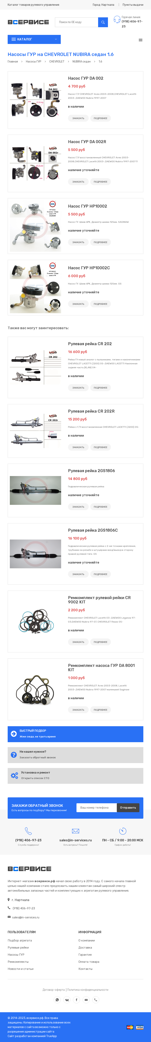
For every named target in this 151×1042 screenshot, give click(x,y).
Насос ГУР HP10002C (89, 268)
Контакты (85, 969)
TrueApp (51, 1036)
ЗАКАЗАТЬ (78, 118)
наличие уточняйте (83, 170)
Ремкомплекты (18, 962)
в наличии (76, 106)
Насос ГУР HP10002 (87, 206)
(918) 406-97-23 (21, 908)
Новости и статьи (20, 969)
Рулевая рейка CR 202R (91, 411)
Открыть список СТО (35, 778)
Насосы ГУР (16, 954)
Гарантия (85, 954)
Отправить (128, 807)
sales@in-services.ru (23, 917)
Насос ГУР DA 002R (87, 141)
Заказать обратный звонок (38, 757)
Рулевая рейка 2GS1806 (91, 470)
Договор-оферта (54, 990)
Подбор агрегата (20, 940)
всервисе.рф (34, 1018)
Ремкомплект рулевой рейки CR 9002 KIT (99, 599)
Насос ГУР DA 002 (85, 78)
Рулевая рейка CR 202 (90, 343)
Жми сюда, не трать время (38, 736)
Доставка (85, 947)
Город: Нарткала (103, 5)
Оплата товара (88, 962)
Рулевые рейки (18, 947)
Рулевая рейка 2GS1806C (93, 530)
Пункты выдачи (133, 5)
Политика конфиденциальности (87, 990)
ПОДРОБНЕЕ (100, 118)
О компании (86, 940)
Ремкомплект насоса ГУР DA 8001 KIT (101, 667)
